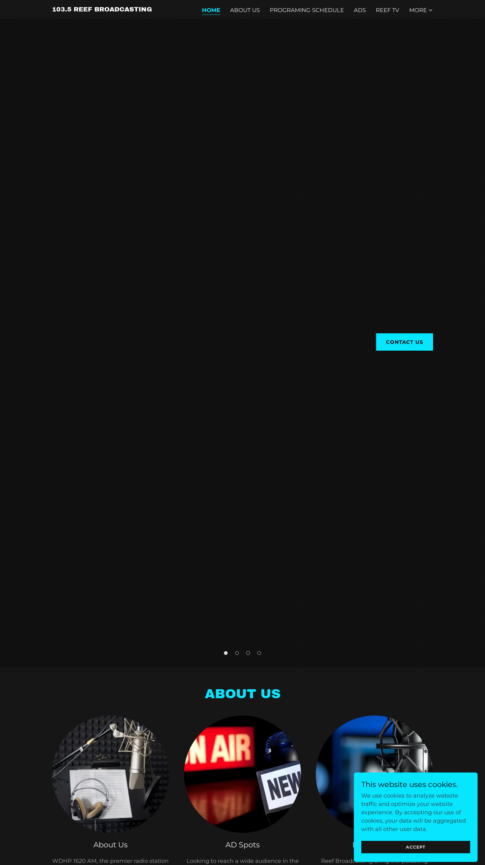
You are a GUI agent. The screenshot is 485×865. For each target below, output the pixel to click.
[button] (421, 10)
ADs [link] (360, 10)
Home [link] (211, 10)
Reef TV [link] (387, 10)
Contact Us (404, 342)
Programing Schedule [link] (307, 10)
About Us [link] (245, 10)
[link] (102, 9)
